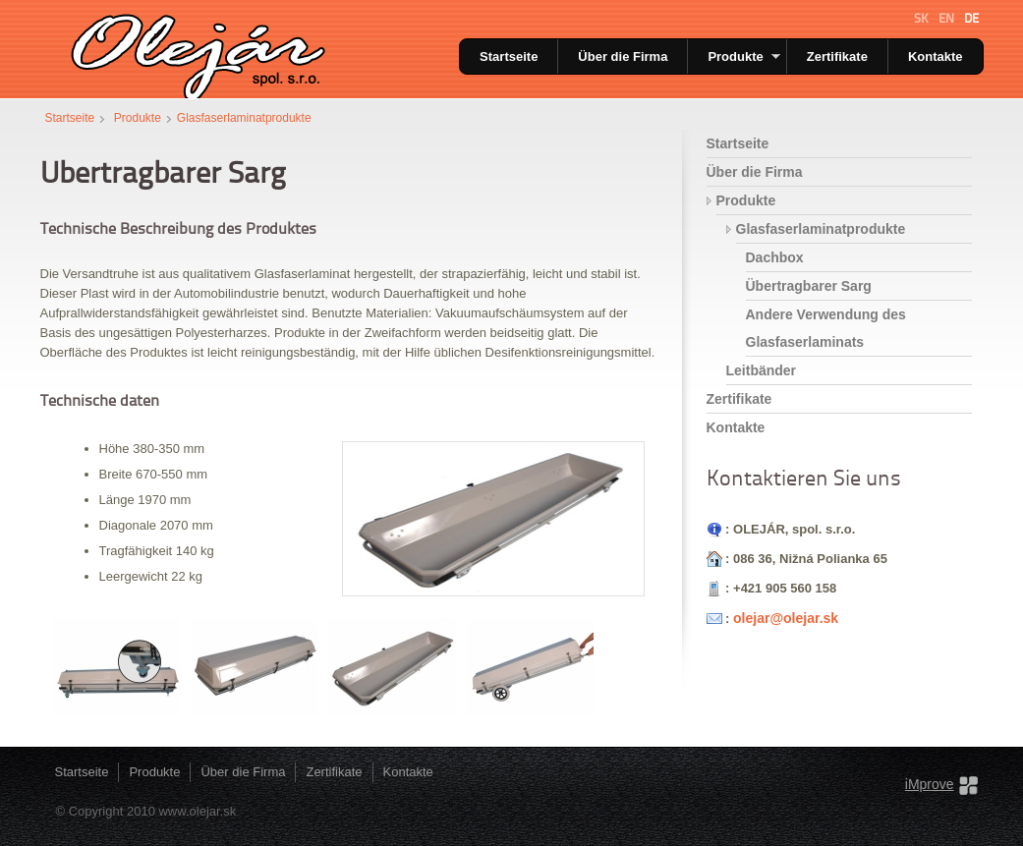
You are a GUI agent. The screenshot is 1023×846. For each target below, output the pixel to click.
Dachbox (775, 257)
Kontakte (935, 56)
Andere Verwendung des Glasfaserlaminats (826, 328)
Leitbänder (761, 370)
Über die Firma (622, 56)
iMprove (929, 784)
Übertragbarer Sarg (809, 286)
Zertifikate (837, 56)
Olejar (195, 49)
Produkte (743, 56)
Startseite (509, 56)
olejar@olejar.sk (785, 618)
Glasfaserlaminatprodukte (244, 118)
